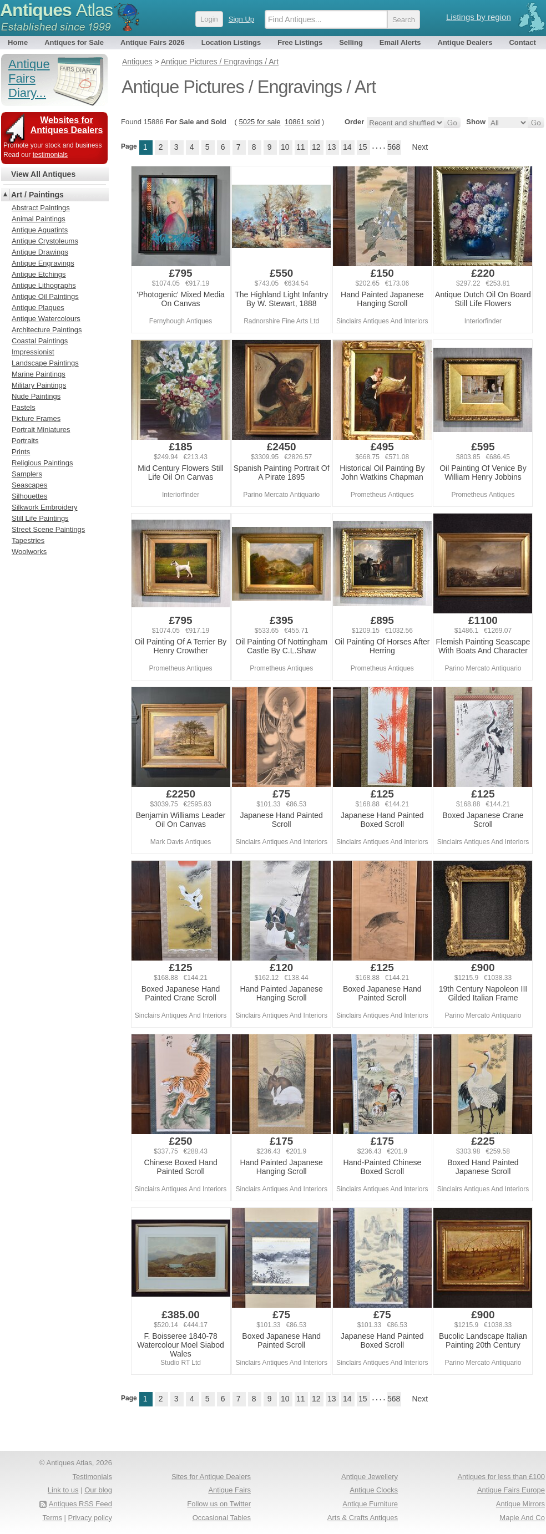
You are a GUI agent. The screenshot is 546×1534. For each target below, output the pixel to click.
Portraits (25, 440)
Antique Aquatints (40, 230)
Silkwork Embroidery (44, 507)
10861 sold (302, 122)
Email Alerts (400, 42)
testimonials (50, 155)
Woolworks (29, 551)
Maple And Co (522, 1517)
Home (18, 42)
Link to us (63, 1490)
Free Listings (299, 42)
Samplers (27, 474)
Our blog (98, 1490)
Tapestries (28, 540)
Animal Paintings (38, 219)
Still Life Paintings (40, 518)
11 (300, 147)
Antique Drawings (40, 252)
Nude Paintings (36, 396)
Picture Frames (36, 418)
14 (347, 147)
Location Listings (231, 42)
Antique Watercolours (46, 318)
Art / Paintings (37, 194)
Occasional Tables (222, 1517)
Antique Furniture (370, 1504)
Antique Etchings (39, 274)
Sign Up (241, 19)
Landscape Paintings (45, 363)
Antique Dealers (465, 42)
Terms (52, 1517)
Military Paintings (39, 385)
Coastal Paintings (40, 341)
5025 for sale (259, 122)
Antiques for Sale (74, 42)
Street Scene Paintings (48, 529)
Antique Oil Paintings (45, 296)
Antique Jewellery (369, 1476)
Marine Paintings (38, 374)
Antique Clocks (374, 1490)
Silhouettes (29, 496)
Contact (522, 42)
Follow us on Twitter (219, 1504)
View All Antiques (43, 174)
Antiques (56, 10)
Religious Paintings (42, 463)
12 (316, 147)
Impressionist (33, 352)
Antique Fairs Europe (511, 1490)
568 (393, 147)
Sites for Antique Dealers (211, 1476)
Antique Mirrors (520, 1504)
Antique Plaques (38, 307)
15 (362, 147)
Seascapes (29, 485)
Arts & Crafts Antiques (362, 1517)
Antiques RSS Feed (80, 1504)
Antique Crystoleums (45, 241)
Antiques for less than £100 (501, 1476)
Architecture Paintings (47, 330)
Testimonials (92, 1476)
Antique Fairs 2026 (152, 42)
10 (285, 147)
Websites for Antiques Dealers (67, 125)
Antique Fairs (229, 1490)
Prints (21, 452)
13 (331, 147)
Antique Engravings (43, 263)
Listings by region (478, 17)
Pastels (24, 407)
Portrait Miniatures (41, 429)
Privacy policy (90, 1517)
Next (420, 147)
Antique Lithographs (44, 285)
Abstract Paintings (41, 208)
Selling (351, 42)
